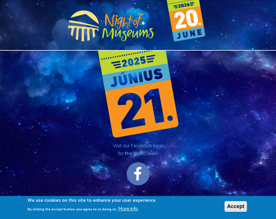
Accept (235, 207)
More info (128, 210)
